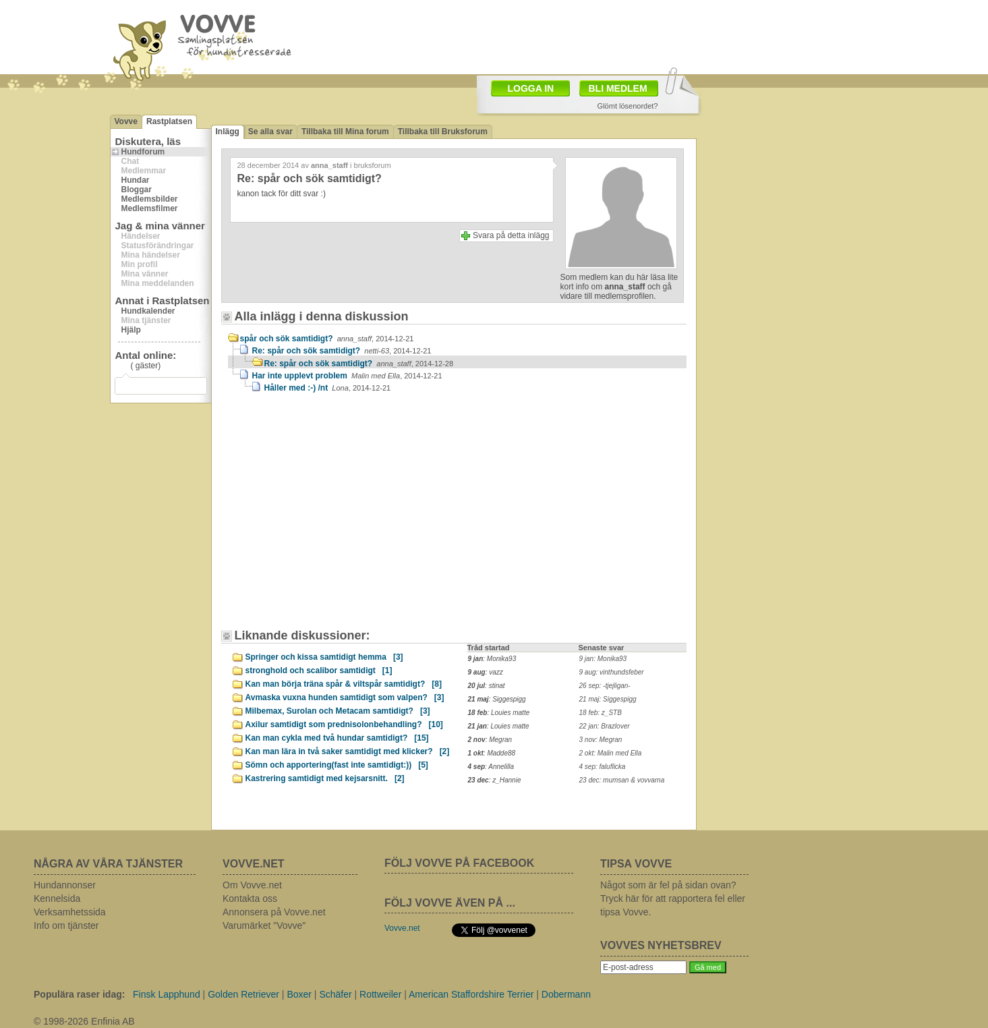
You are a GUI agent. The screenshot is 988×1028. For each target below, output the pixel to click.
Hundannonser (65, 885)
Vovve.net (402, 928)
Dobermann (566, 994)
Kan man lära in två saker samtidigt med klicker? (347, 751)
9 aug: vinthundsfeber (611, 672)
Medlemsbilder (149, 199)
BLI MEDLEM (618, 88)
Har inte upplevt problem (347, 375)
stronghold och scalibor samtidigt (319, 670)
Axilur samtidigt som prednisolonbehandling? (344, 724)
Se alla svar (270, 131)
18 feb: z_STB (600, 712)
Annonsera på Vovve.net (274, 912)
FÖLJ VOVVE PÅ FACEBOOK (459, 863)
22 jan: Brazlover (604, 726)
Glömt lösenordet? (628, 106)
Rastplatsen (169, 121)
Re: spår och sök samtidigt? (342, 350)
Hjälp (131, 330)
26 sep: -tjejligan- (605, 685)
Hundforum (143, 151)
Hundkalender (148, 311)
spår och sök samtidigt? (327, 338)
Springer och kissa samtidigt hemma (324, 657)
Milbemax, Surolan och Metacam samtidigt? (337, 711)
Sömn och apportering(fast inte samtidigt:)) (336, 765)
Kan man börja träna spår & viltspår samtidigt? (343, 684)
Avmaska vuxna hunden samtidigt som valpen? (344, 697)
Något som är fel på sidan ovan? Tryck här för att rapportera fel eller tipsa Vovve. (672, 898)
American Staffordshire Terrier (471, 994)
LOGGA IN (531, 88)
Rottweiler (380, 994)
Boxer (299, 994)
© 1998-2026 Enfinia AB (84, 1021)
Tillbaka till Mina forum (345, 131)
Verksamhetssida (70, 912)
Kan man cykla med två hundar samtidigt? (337, 738)
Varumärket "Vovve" (264, 925)
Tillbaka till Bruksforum (443, 131)
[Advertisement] (342, 517)
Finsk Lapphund (166, 994)
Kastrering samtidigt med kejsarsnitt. (325, 778)
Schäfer (335, 994)
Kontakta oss (250, 898)
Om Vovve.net (252, 885)
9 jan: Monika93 (603, 658)
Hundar (135, 180)
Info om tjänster (66, 925)
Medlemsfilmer (149, 208)
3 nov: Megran (600, 739)
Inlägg (227, 131)
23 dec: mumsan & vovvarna (622, 780)
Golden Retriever (243, 994)
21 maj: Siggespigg (608, 699)
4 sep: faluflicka (602, 766)
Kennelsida (57, 898)
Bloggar (136, 189)
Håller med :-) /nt (327, 388)
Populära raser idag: (79, 994)
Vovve (126, 121)
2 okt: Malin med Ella (610, 753)
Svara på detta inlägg (511, 235)
